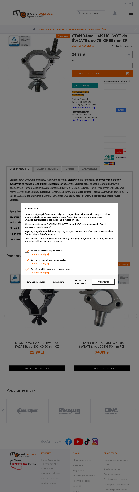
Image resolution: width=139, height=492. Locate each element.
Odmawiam (58, 282)
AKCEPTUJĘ (103, 282)
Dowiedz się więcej (40, 254)
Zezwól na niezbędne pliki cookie (46, 251)
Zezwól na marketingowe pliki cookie (48, 260)
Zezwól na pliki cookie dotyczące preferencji (52, 269)
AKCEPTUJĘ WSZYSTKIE (81, 282)
